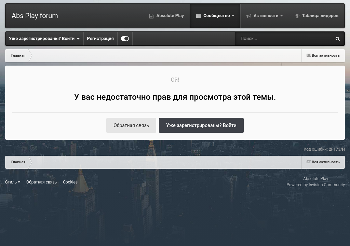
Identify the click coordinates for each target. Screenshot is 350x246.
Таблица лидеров (319, 15)
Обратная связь (131, 125)
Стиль (12, 182)
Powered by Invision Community (315, 184)
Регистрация (100, 38)
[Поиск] (270, 38)
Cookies (70, 182)
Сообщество (216, 15)
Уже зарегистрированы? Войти (44, 38)
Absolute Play (169, 15)
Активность (266, 15)
